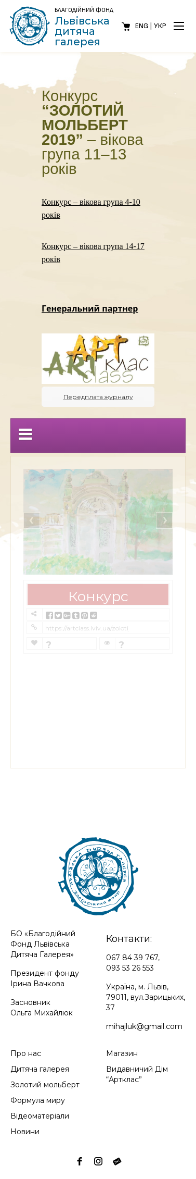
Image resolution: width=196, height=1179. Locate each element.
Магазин (122, 1053)
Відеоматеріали (39, 1116)
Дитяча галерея (39, 1069)
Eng (141, 25)
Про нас (25, 1053)
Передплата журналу (98, 397)
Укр (160, 25)
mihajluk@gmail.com (144, 1026)
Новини (25, 1131)
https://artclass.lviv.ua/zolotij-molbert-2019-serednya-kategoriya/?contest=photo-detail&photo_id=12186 (86, 628)
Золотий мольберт (45, 1084)
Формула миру (37, 1100)
